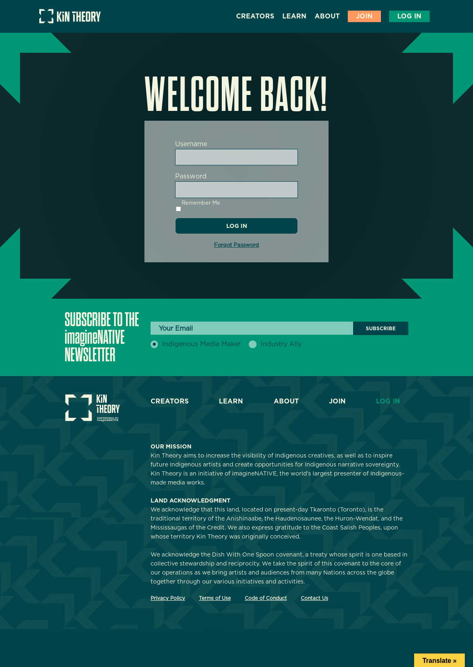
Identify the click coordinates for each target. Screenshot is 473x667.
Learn (294, 16)
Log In (409, 16)
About (327, 16)
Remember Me (197, 206)
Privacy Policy (168, 598)
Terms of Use (215, 598)
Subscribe (381, 328)
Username (191, 144)
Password (191, 176)
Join (364, 16)
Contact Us (314, 598)
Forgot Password (236, 245)
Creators (255, 16)
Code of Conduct (266, 598)
